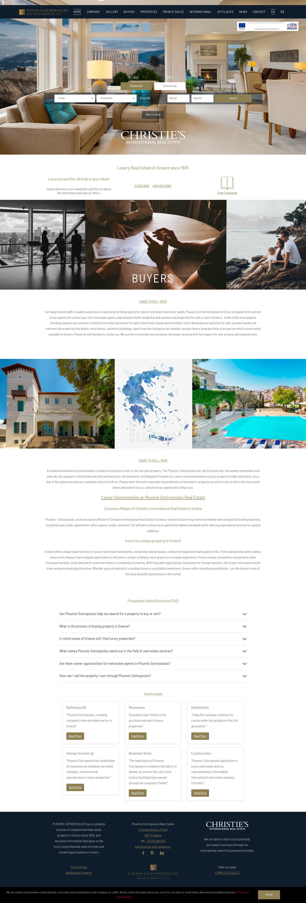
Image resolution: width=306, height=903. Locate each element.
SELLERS (112, 11)
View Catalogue (227, 193)
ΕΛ (282, 11)
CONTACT (259, 11)
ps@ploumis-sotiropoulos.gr (153, 846)
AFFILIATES (225, 11)
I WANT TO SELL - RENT (153, 460)
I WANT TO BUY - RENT (153, 301)
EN (273, 11)
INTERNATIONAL (200, 11)
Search (233, 98)
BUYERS (129, 11)
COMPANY (93, 11)
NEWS (243, 11)
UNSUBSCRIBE (162, 186)
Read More (75, 736)
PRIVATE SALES (173, 11)
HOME (77, 11)
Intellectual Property (79, 873)
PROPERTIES (148, 11)
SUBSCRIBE (141, 186)
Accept (269, 894)
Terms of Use (79, 867)
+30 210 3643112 (155, 841)
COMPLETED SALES (227, 873)
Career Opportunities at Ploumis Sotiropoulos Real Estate (153, 497)
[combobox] (74, 98)
